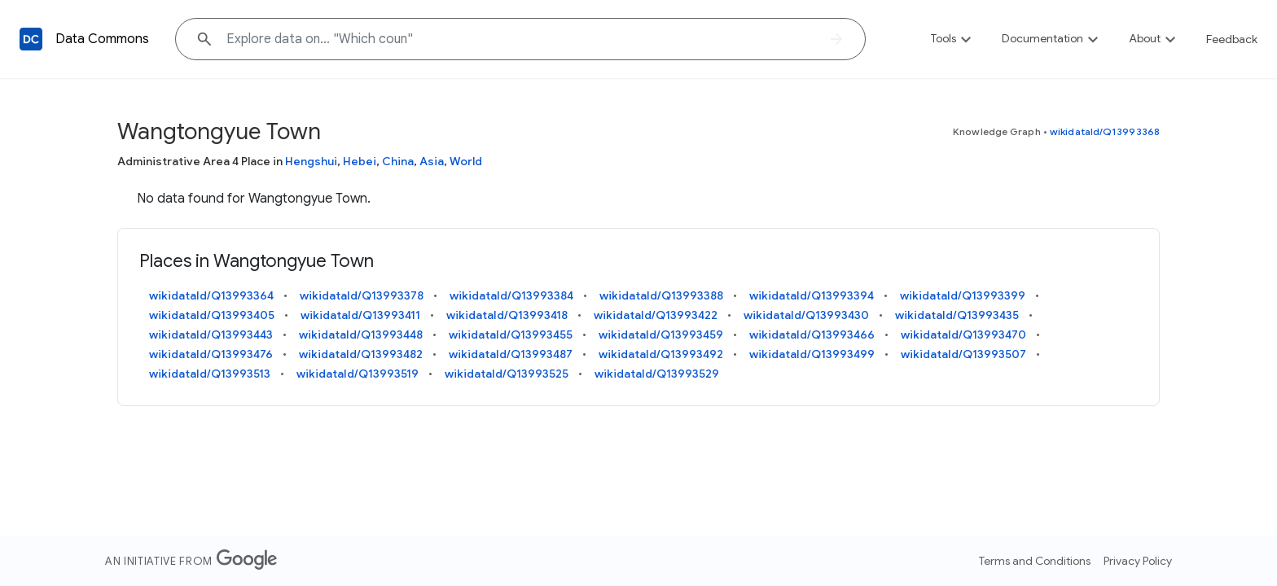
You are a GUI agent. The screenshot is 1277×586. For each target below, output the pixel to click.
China (398, 161)
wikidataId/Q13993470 (963, 334)
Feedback (1231, 39)
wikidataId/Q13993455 (511, 334)
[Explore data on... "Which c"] (520, 39)
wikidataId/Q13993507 (963, 354)
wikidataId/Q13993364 (211, 295)
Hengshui (311, 161)
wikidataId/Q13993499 (812, 354)
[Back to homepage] (31, 39)
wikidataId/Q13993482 (361, 354)
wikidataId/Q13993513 (209, 373)
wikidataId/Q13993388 (661, 295)
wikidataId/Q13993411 (360, 315)
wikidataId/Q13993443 (211, 334)
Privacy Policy (1138, 560)
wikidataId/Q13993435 (957, 315)
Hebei (359, 161)
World (466, 161)
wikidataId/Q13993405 (211, 315)
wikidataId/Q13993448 (361, 334)
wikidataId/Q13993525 (506, 373)
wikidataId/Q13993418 (507, 315)
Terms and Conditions (1034, 560)
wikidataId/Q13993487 (511, 354)
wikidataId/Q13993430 (806, 315)
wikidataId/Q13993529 (657, 373)
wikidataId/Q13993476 (211, 354)
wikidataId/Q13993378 (361, 295)
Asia (431, 161)
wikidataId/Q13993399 (962, 295)
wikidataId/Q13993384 (511, 295)
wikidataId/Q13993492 (661, 354)
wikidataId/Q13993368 (1105, 131)
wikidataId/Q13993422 (655, 315)
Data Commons (102, 39)
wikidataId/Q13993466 (812, 334)
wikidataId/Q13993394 (811, 295)
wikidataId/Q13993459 (661, 334)
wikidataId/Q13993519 (357, 373)
